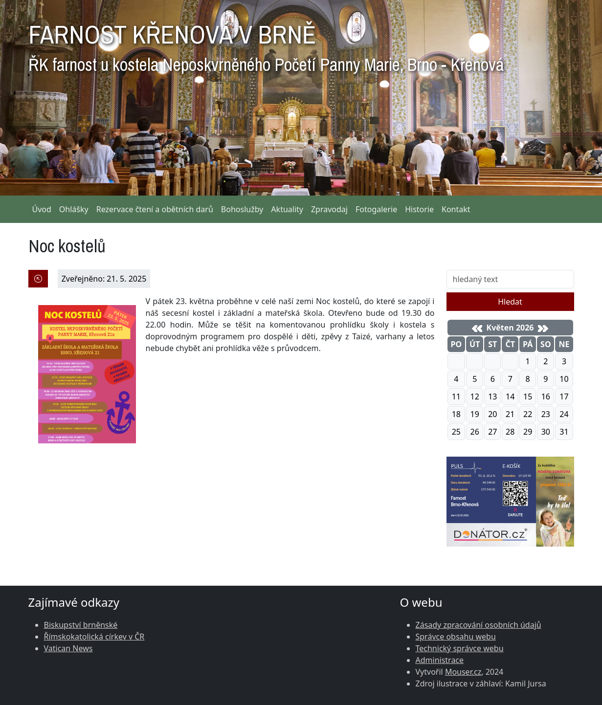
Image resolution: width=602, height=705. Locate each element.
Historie (419, 209)
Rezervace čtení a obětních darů (154, 209)
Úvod (41, 209)
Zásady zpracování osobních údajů (478, 624)
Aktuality (287, 209)
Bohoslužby (242, 209)
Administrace (440, 660)
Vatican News (68, 648)
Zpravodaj (329, 209)
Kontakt (456, 209)
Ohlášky (74, 209)
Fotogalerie (376, 209)
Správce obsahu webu (456, 636)
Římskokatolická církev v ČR (94, 636)
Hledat (510, 301)
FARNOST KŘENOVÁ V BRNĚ (266, 44)
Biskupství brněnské (81, 624)
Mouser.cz (463, 671)
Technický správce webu (460, 648)
